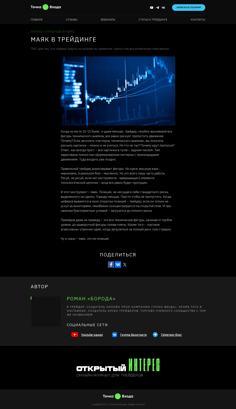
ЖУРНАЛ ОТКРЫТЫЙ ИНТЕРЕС (53, 32)
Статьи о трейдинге (153, 19)
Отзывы (71, 19)
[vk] (163, 7)
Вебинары (108, 19)
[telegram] (157, 7)
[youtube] (152, 7)
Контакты (198, 19)
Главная (36, 19)
